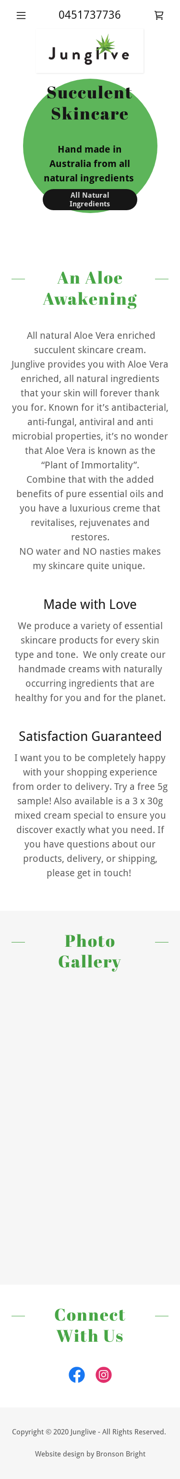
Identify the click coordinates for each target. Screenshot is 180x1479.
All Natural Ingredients (90, 199)
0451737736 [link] (90, 15)
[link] (158, 15)
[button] (23, 15)
